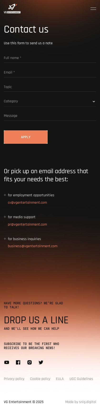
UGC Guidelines (81, 379)
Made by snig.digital (80, 402)
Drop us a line (36, 320)
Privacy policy (14, 379)
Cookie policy (40, 379)
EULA (60, 379)
